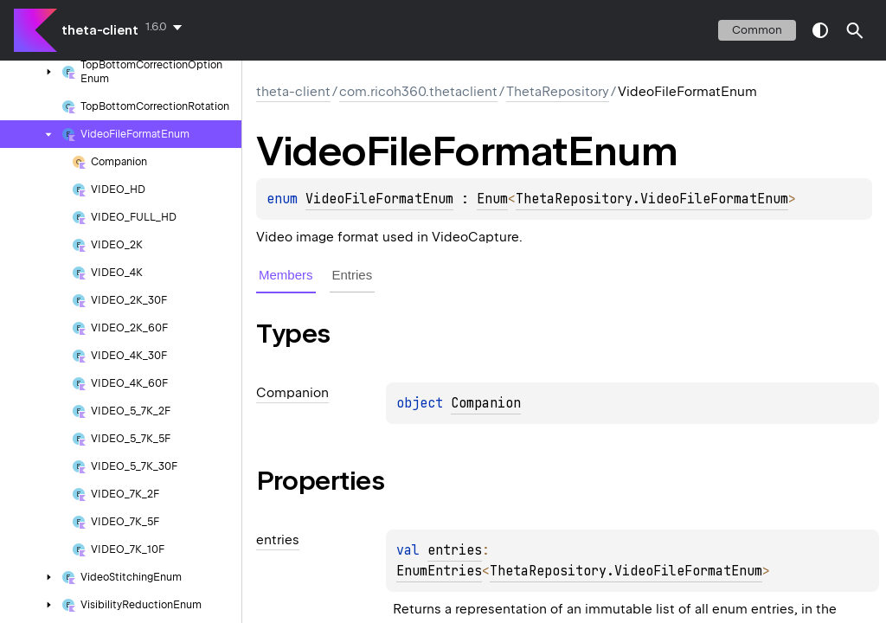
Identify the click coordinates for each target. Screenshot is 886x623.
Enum (492, 199)
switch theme (820, 30)
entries (454, 550)
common (757, 29)
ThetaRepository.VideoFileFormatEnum (652, 199)
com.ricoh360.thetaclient (418, 92)
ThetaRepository (557, 92)
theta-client (99, 30)
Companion (486, 403)
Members (286, 274)
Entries (352, 274)
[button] (855, 30)
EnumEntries (439, 571)
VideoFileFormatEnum (379, 199)
